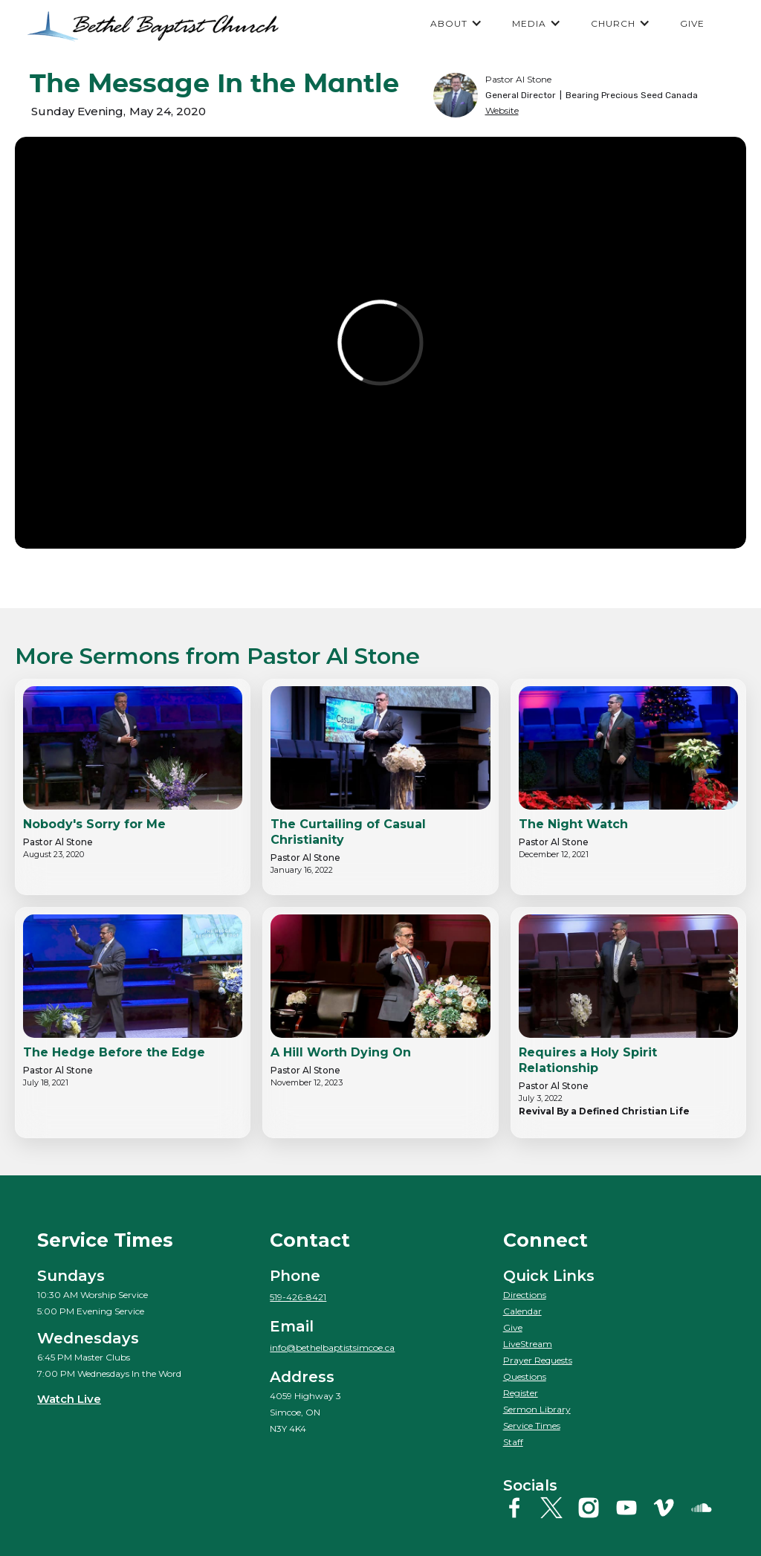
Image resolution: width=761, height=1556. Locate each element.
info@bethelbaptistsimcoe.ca (332, 1347)
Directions (524, 1294)
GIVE (692, 23)
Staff (513, 1441)
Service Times (531, 1425)
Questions (524, 1376)
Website (502, 110)
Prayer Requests (537, 1360)
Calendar (522, 1311)
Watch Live (69, 1399)
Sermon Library (537, 1409)
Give (512, 1327)
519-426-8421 (298, 1296)
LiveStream (527, 1343)
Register (520, 1392)
